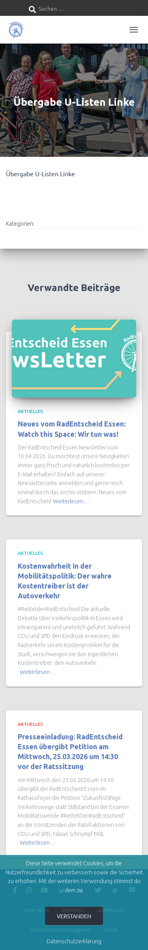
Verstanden (74, 916)
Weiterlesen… (71, 501)
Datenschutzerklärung (74, 941)
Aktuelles (30, 411)
